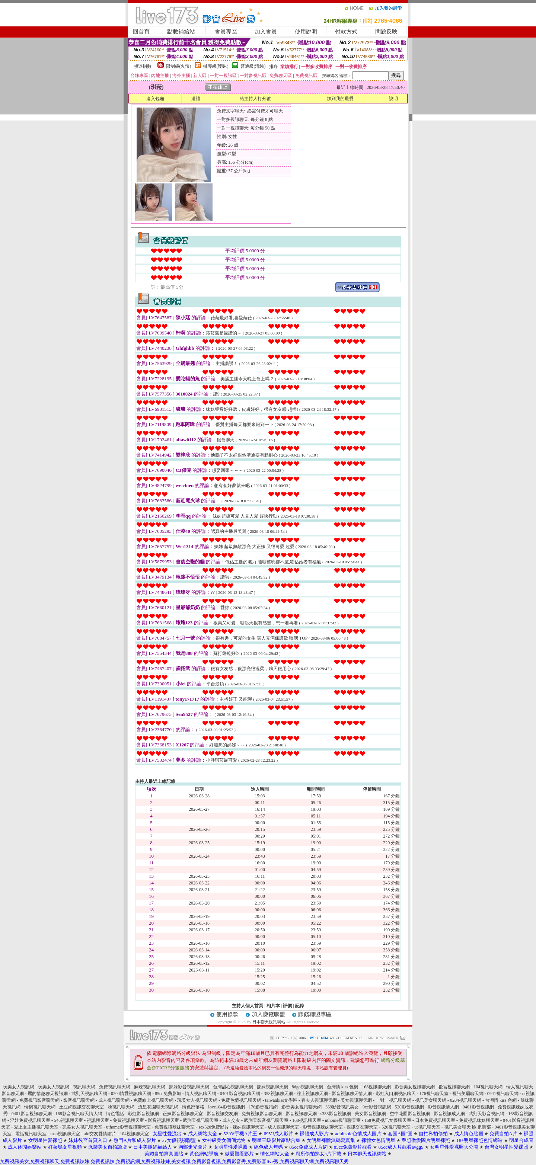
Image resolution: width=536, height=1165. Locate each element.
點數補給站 (181, 32)
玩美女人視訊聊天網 (197, 1100)
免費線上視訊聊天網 (153, 1100)
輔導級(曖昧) (216, 66)
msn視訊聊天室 (65, 1133)
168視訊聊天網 (376, 1086)
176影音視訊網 (263, 1107)
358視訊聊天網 (278, 1093)
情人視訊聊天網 (200, 1093)
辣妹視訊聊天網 (272, 1086)
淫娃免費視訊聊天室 (30, 1120)
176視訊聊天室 (434, 1093)
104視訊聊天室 (134, 1133)
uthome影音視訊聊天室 (128, 1127)
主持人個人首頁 (247, 1005)
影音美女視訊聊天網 (415, 1086)
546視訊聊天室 (68, 1120)
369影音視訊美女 (342, 1107)
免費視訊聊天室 (128, 1120)
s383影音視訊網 (335, 1113)
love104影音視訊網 (226, 1107)
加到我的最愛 (340, 98)
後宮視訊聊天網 (454, 1086)
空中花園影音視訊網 (410, 1113)
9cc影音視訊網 (377, 1107)
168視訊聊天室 (306, 1120)
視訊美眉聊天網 (468, 1093)
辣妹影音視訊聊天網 (189, 1086)
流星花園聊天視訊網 (158, 1107)
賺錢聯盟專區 (315, 1014)
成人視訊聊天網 (114, 1100)
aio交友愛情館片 (100, 1133)
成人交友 (231, 1120)
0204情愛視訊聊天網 (131, 1093)
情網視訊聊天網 (39, 1107)
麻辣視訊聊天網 (149, 1086)
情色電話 (115, 1113)
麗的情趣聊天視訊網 (48, 1093)
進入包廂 (155, 98)
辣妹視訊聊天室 (248, 1127)
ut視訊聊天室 (427, 1127)
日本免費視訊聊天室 (435, 1120)
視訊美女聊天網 (430, 1100)
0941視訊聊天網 (503, 1093)
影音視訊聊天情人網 (352, 1093)
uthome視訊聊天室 (343, 1120)
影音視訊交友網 (222, 1113)
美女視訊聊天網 (356, 1100)
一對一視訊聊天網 (393, 1100)
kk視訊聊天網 (121, 1107)
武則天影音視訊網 (486, 1113)
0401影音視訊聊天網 (240, 1093)
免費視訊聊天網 (114, 1086)
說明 (393, 98)
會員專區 (226, 32)
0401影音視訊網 (478, 1107)
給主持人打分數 (255, 98)
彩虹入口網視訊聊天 (396, 1093)
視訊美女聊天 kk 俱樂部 (467, 1127)
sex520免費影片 (213, 1127)
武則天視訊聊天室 (200, 1120)
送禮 (195, 98)
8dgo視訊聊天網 (307, 1086)
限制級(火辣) (178, 66)
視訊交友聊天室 (362, 1127)
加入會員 (266, 32)
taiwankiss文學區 (281, 1100)
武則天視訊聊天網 (89, 1093)
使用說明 (306, 32)
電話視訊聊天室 (31, 1133)
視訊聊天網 (84, 1086)
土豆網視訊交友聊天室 (81, 1107)
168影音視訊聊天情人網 (78, 1113)
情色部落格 (193, 1107)
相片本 (273, 1005)
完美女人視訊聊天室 (82, 1127)
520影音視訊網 (409, 1107)
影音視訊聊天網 (79, 1100)
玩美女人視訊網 (18, 1086)
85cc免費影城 (168, 1093)
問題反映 (386, 32)
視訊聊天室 (98, 1120)
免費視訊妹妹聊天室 (479, 1120)
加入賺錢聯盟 (268, 1014)
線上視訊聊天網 (312, 1093)
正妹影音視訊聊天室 (183, 1113)
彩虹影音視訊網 (143, 1113)
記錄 (299, 1005)
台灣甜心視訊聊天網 (233, 1086)
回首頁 (141, 32)
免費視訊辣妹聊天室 (174, 1127)
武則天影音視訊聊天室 (266, 1120)
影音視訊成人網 (449, 1113)
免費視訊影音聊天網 (39, 1100)
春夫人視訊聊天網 (319, 1100)
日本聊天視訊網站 (268, 1022)
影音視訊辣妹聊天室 (323, 1127)
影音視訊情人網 (443, 1107)
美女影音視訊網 (370, 1113)
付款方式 (346, 32)
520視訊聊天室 (396, 1127)
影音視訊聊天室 (163, 1120)
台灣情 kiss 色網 (342, 1086)
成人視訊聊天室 (283, 1127)
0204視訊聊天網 (465, 1100)
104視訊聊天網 (487, 1086)
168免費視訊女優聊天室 (387, 1120)
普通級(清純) (253, 66)
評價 (287, 1005)
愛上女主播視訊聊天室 (36, 1127)
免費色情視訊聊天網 (241, 1100)
